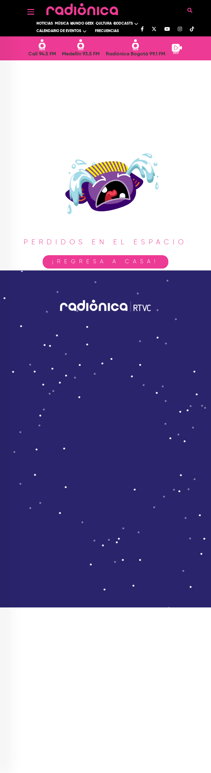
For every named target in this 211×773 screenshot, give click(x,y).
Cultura (104, 24)
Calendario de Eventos (58, 31)
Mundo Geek (82, 24)
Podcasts (123, 24)
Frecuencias (107, 31)
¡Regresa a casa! (105, 262)
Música (62, 24)
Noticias (44, 24)
